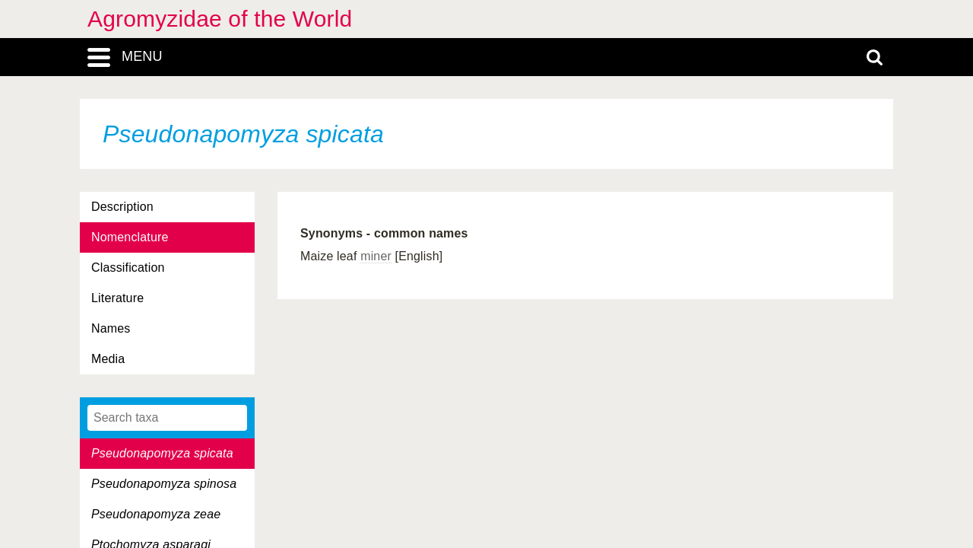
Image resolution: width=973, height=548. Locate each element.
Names (110, 328)
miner (375, 256)
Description (122, 206)
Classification (128, 267)
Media (108, 358)
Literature (117, 298)
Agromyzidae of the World (219, 18)
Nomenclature (130, 237)
